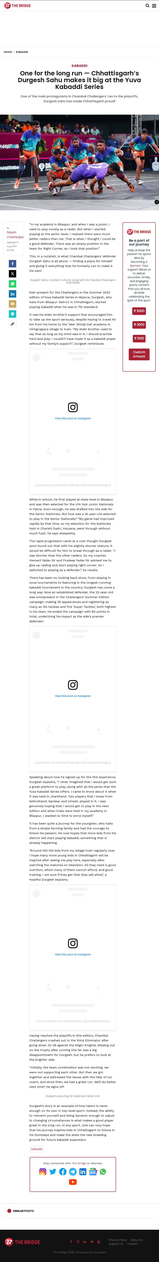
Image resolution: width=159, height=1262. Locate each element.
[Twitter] (12, 274)
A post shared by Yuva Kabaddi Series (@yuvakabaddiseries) (72, 1021)
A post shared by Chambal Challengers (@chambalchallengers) (73, 485)
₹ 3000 (139, 324)
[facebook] (12, 264)
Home (9, 52)
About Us (137, 1240)
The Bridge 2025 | (65, 1252)
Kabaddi (79, 65)
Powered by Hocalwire (91, 1252)
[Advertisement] (79, 34)
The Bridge (79, 1163)
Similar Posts (23, 1211)
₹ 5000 (139, 311)
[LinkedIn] (12, 294)
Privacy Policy (118, 1240)
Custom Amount (139, 354)
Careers (132, 1244)
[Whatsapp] (12, 284)
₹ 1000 (139, 338)
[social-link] (12, 324)
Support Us (116, 1244)
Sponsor (135, 266)
